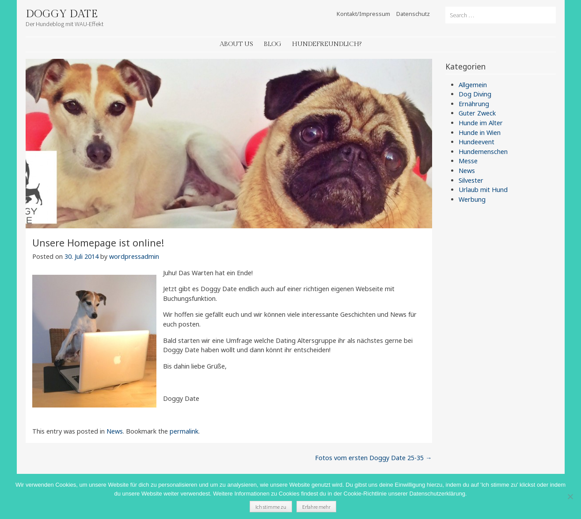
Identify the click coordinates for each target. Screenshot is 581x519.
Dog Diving (475, 94)
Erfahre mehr (316, 507)
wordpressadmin (134, 256)
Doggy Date (62, 14)
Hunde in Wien (480, 132)
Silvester (471, 180)
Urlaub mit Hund (483, 189)
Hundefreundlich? (326, 44)
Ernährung (474, 104)
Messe (468, 161)
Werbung (472, 199)
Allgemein (473, 85)
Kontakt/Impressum (363, 14)
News (114, 431)
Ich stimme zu (270, 507)
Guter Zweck (477, 113)
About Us (236, 44)
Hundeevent (476, 142)
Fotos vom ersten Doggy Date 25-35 (373, 458)
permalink (184, 431)
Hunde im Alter (481, 123)
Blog (272, 44)
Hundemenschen (483, 151)
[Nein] (570, 496)
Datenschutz (413, 14)
